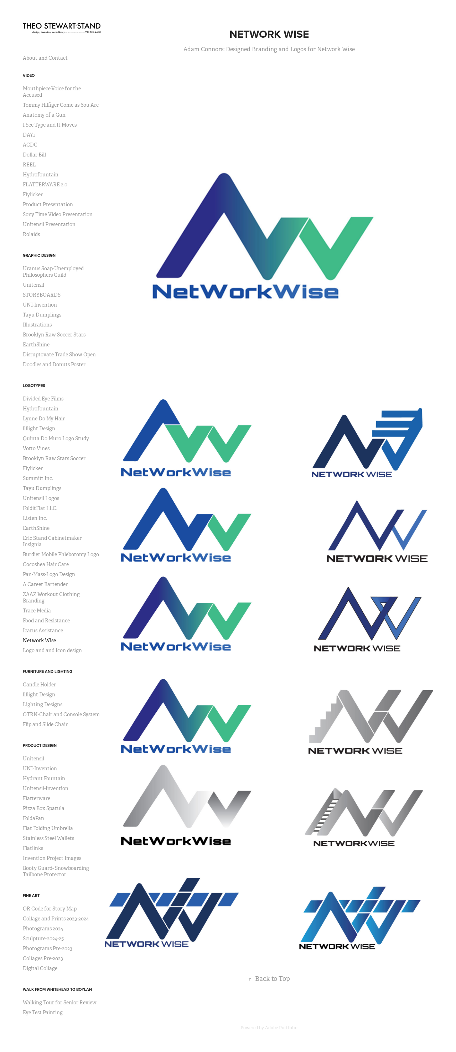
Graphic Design (39, 255)
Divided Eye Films (43, 398)
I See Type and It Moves (50, 125)
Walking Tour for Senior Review (60, 1002)
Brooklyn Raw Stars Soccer (54, 458)
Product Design (40, 745)
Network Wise (39, 640)
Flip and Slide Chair (45, 724)
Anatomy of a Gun (44, 115)
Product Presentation (48, 204)
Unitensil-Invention (45, 788)
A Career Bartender (45, 584)
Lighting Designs (42, 704)
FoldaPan (33, 818)
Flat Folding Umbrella (48, 828)
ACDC (30, 145)
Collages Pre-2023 (43, 958)
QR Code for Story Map (50, 908)
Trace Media (37, 610)
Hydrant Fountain (44, 778)
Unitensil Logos (41, 498)
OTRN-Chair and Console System (61, 714)
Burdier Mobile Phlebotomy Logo (61, 554)
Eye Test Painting (43, 1012)
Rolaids (31, 234)
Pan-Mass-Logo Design (49, 574)
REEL (29, 164)
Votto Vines (36, 448)
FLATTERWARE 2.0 (45, 184)
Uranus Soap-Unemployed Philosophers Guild (53, 271)
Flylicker (33, 194)
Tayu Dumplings (42, 315)
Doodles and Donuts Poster (54, 364)
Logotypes (34, 385)
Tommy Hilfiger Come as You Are (61, 105)
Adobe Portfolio (281, 1028)
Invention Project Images (52, 858)
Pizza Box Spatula (43, 808)
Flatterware (36, 798)
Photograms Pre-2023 (47, 948)
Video (29, 75)
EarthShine (36, 344)
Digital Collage (40, 968)
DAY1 (29, 135)
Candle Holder (39, 684)
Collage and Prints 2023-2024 (56, 918)
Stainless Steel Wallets (48, 838)
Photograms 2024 (43, 928)
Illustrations (37, 325)
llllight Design (39, 428)
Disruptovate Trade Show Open (59, 354)
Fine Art (31, 895)
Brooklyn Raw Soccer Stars (54, 334)
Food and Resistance (46, 620)
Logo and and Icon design (52, 650)
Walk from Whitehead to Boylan (57, 989)
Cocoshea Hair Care (46, 564)
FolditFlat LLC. (40, 508)
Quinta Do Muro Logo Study (56, 438)
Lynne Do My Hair (44, 418)
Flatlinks (33, 848)
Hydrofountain (40, 174)
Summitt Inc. (38, 478)
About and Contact (45, 58)
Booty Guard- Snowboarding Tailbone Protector (56, 871)
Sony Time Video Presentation (58, 214)
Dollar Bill (34, 155)
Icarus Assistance (43, 630)
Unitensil (33, 285)
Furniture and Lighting (47, 671)
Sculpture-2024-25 (43, 938)
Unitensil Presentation (49, 224)
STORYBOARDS (42, 295)
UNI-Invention (40, 305)
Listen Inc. (35, 518)
